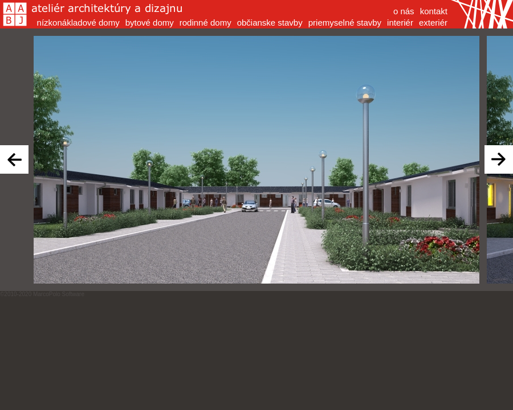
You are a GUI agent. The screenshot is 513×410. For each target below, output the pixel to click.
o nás (403, 11)
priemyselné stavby (344, 22)
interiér (400, 22)
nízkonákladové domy (78, 22)
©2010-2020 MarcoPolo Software (42, 294)
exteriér (433, 22)
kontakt (433, 11)
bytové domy (149, 22)
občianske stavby (270, 22)
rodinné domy (205, 22)
